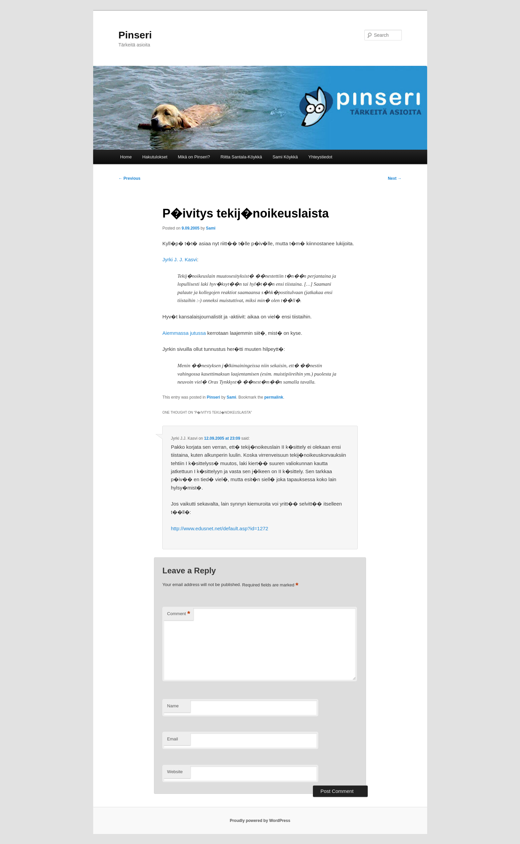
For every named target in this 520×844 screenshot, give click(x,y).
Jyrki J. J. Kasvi (179, 259)
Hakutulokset (154, 156)
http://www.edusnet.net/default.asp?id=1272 (219, 528)
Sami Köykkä (285, 156)
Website (175, 771)
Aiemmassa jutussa (184, 333)
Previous (130, 178)
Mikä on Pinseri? (194, 156)
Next (394, 178)
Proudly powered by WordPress (260, 820)
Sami (210, 228)
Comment (178, 614)
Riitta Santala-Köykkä (241, 156)
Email (172, 738)
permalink (273, 397)
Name (173, 705)
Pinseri (135, 34)
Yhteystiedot (320, 156)
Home (126, 156)
